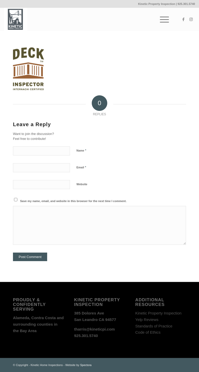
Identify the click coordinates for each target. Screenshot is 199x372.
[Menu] (162, 19)
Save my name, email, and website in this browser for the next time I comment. (73, 201)
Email (81, 167)
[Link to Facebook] (183, 19)
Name (81, 150)
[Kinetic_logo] (15, 19)
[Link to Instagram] (191, 19)
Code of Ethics (148, 332)
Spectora (85, 365)
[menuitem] (162, 19)
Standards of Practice (153, 326)
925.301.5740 (186, 3)
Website (81, 184)
